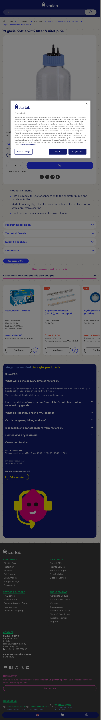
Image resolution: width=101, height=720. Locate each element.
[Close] (87, 104)
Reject (57, 152)
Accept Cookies (77, 152)
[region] (50, 129)
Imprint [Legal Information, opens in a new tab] (33, 144)
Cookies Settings (23, 152)
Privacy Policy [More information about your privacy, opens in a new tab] (25, 144)
